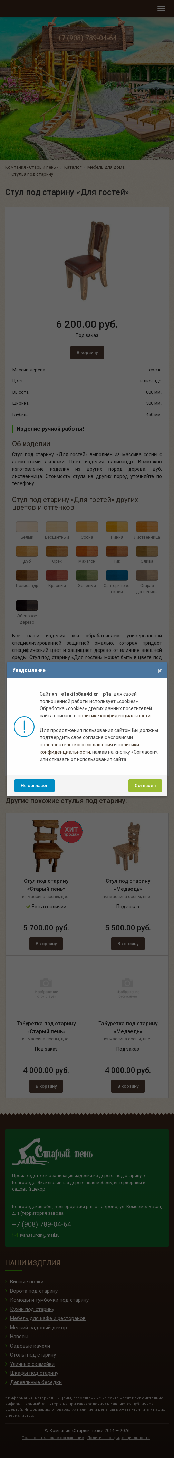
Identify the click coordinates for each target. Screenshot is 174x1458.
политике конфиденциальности (114, 715)
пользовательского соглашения (76, 744)
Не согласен (34, 785)
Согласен (145, 785)
